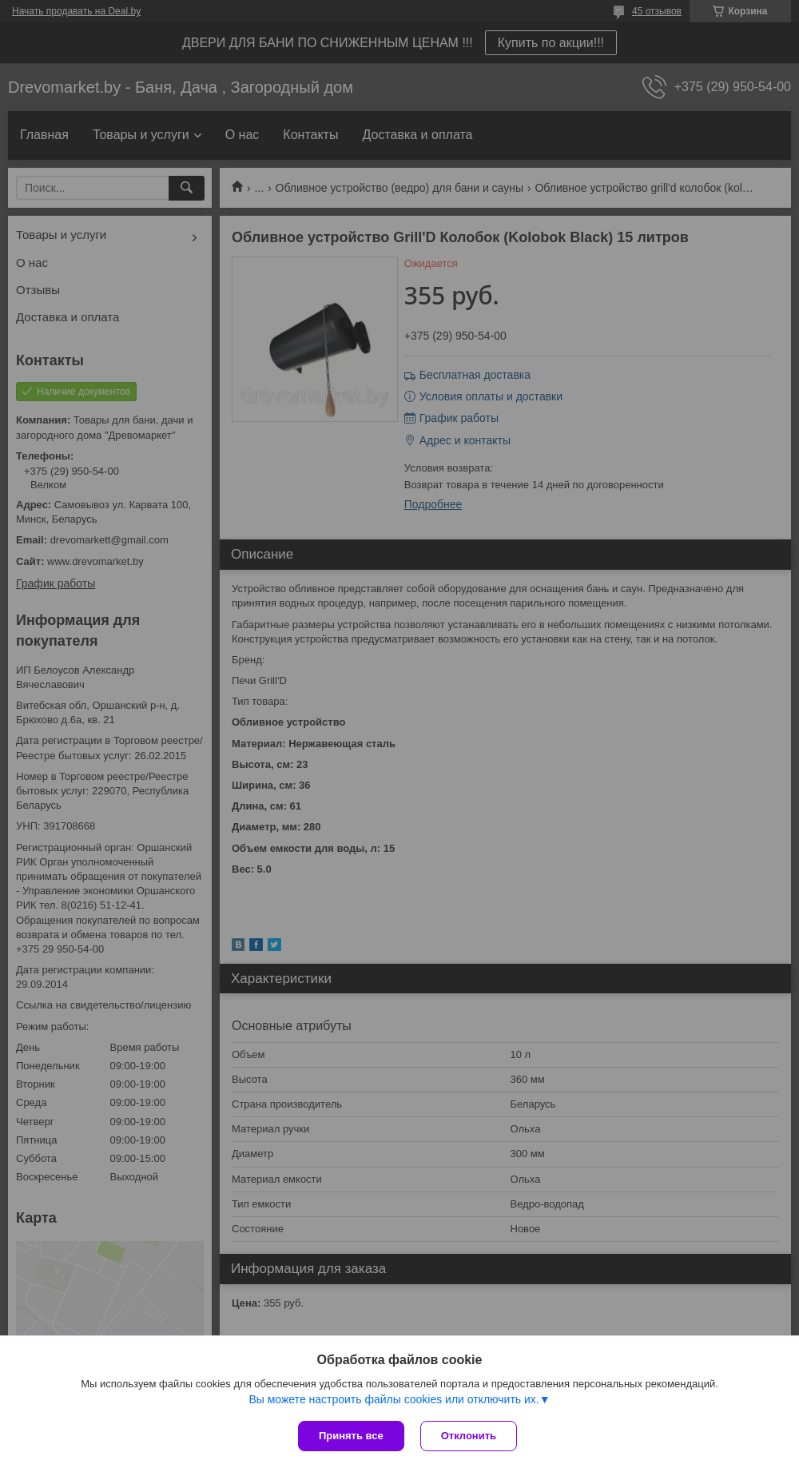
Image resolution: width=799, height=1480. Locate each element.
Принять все (351, 1436)
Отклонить (468, 1436)
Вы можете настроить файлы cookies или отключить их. (393, 1399)
